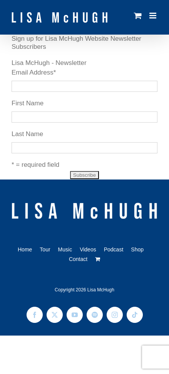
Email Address (34, 72)
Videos (88, 249)
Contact (78, 259)
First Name (28, 103)
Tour (45, 249)
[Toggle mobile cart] (138, 16)
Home (25, 249)
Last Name (27, 134)
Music (65, 249)
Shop (137, 249)
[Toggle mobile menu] (153, 16)
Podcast (114, 249)
